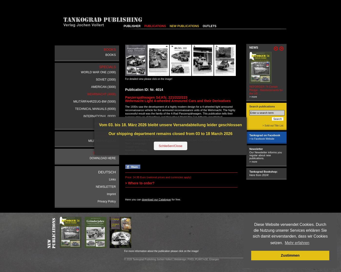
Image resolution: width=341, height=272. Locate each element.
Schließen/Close (170, 146)
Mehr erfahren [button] (297, 243)
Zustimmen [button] (290, 255)
